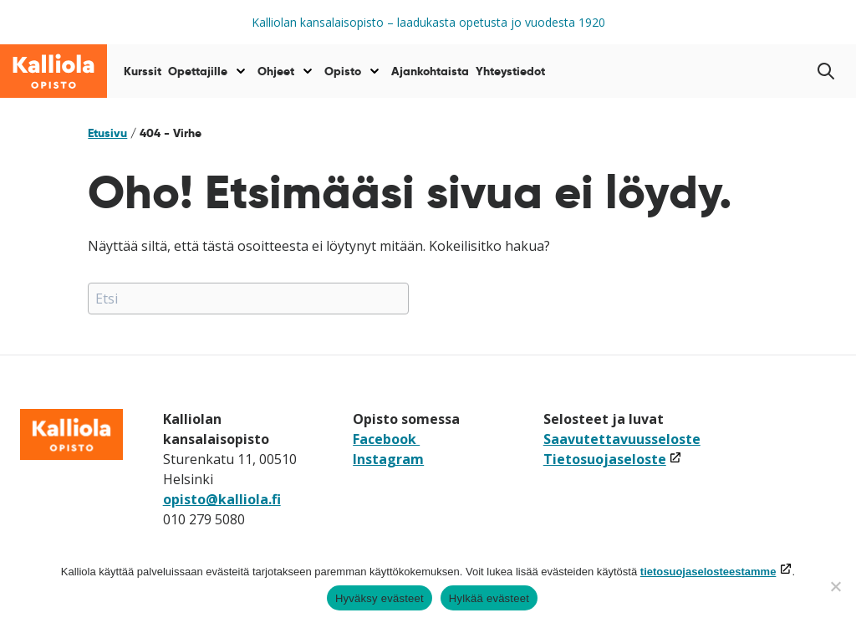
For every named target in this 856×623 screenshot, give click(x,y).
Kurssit (142, 71)
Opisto (342, 71)
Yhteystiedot (510, 71)
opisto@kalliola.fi (222, 499)
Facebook (386, 439)
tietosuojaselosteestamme (708, 571)
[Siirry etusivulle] (53, 71)
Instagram (388, 459)
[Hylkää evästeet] (835, 586)
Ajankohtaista (430, 71)
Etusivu (107, 132)
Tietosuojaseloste (612, 459)
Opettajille (197, 71)
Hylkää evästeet (489, 598)
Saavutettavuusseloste (622, 439)
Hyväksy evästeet (379, 598)
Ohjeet (275, 71)
